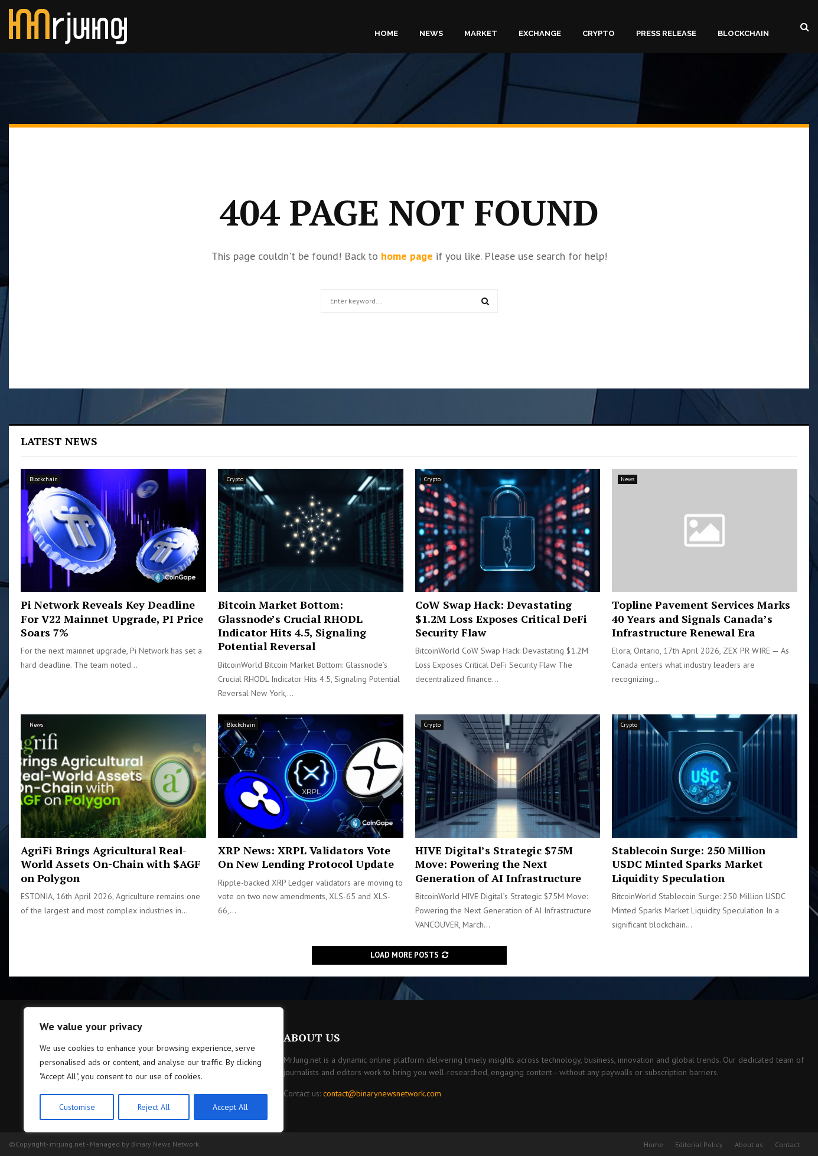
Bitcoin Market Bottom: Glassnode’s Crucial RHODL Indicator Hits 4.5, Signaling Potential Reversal (292, 625)
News (431, 33)
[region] (153, 1070)
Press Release (666, 33)
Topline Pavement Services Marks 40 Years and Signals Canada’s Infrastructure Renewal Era (701, 618)
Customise (76, 1107)
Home (386, 33)
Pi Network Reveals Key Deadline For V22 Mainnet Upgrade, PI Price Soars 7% (112, 618)
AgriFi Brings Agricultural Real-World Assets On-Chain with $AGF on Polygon (111, 864)
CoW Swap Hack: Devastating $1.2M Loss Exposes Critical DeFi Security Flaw (501, 618)
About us (749, 1144)
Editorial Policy (699, 1144)
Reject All (153, 1107)
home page (407, 256)
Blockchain (743, 33)
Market (480, 33)
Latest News (59, 441)
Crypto (598, 33)
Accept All (231, 1107)
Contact (787, 1144)
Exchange (540, 33)
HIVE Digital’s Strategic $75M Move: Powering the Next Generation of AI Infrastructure (498, 864)
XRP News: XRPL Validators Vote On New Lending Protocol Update (306, 857)
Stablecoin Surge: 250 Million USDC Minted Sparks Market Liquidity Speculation (688, 864)
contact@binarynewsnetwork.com (382, 1093)
